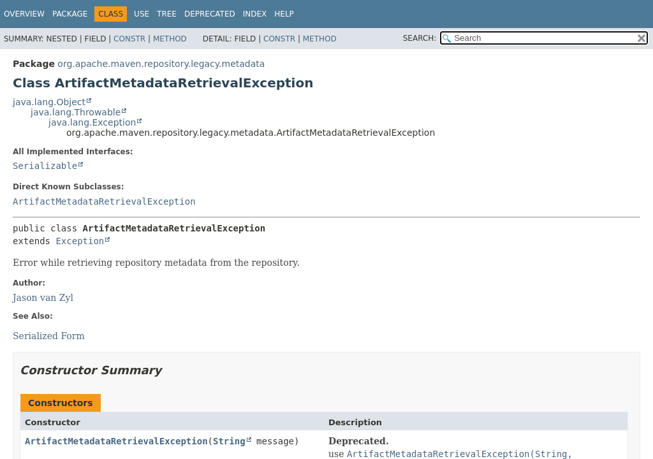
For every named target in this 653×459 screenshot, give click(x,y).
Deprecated (209, 14)
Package (69, 14)
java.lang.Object (49, 102)
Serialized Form (49, 336)
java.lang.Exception (92, 122)
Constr (129, 38)
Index (255, 14)
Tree (167, 14)
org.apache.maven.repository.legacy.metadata (161, 64)
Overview (24, 14)
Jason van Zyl (43, 298)
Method (170, 38)
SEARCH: (420, 38)
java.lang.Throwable (76, 112)
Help (284, 14)
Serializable (45, 166)
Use (141, 14)
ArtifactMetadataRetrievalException (104, 201)
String (229, 441)
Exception (79, 241)
